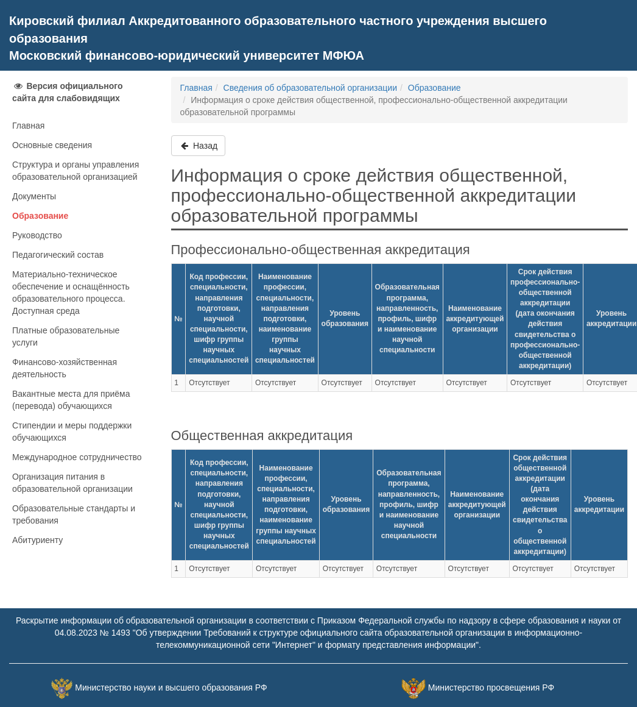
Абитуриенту (37, 540)
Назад (198, 146)
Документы (34, 196)
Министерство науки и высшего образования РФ (171, 687)
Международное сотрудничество (77, 457)
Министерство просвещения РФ (491, 687)
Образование (40, 216)
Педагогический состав (58, 255)
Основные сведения (52, 145)
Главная (28, 125)
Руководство (37, 235)
